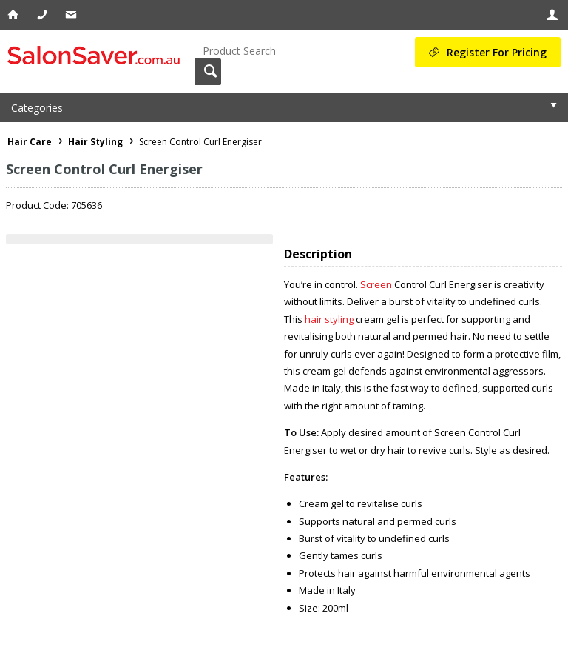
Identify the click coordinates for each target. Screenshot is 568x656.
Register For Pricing (497, 52)
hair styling (329, 319)
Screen (376, 284)
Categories (37, 108)
